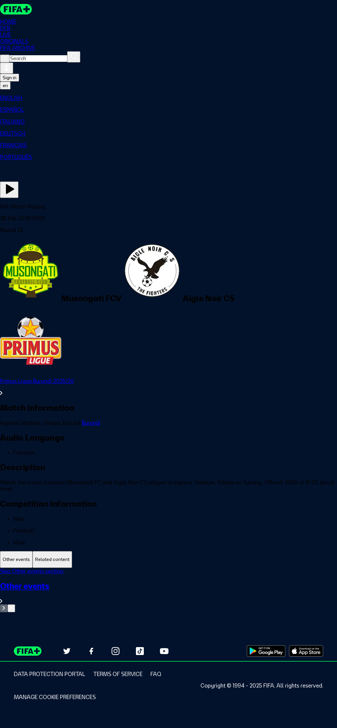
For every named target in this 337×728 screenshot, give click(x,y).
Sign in (9, 78)
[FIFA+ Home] (16, 9)
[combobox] (38, 58)
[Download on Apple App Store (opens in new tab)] (306, 651)
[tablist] (168, 559)
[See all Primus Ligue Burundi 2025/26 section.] (168, 387)
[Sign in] (6, 68)
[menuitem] (168, 98)
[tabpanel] (168, 590)
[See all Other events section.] (168, 592)
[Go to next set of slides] (11, 608)
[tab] (16, 559)
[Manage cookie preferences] (55, 697)
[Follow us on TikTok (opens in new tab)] (140, 651)
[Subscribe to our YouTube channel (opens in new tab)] (164, 651)
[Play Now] (9, 190)
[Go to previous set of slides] (4, 608)
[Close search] (5, 58)
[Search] (73, 56)
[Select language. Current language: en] (5, 85)
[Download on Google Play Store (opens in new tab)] (266, 651)
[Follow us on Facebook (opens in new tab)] (91, 651)
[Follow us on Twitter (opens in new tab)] (67, 651)
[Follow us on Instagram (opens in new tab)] (115, 651)
